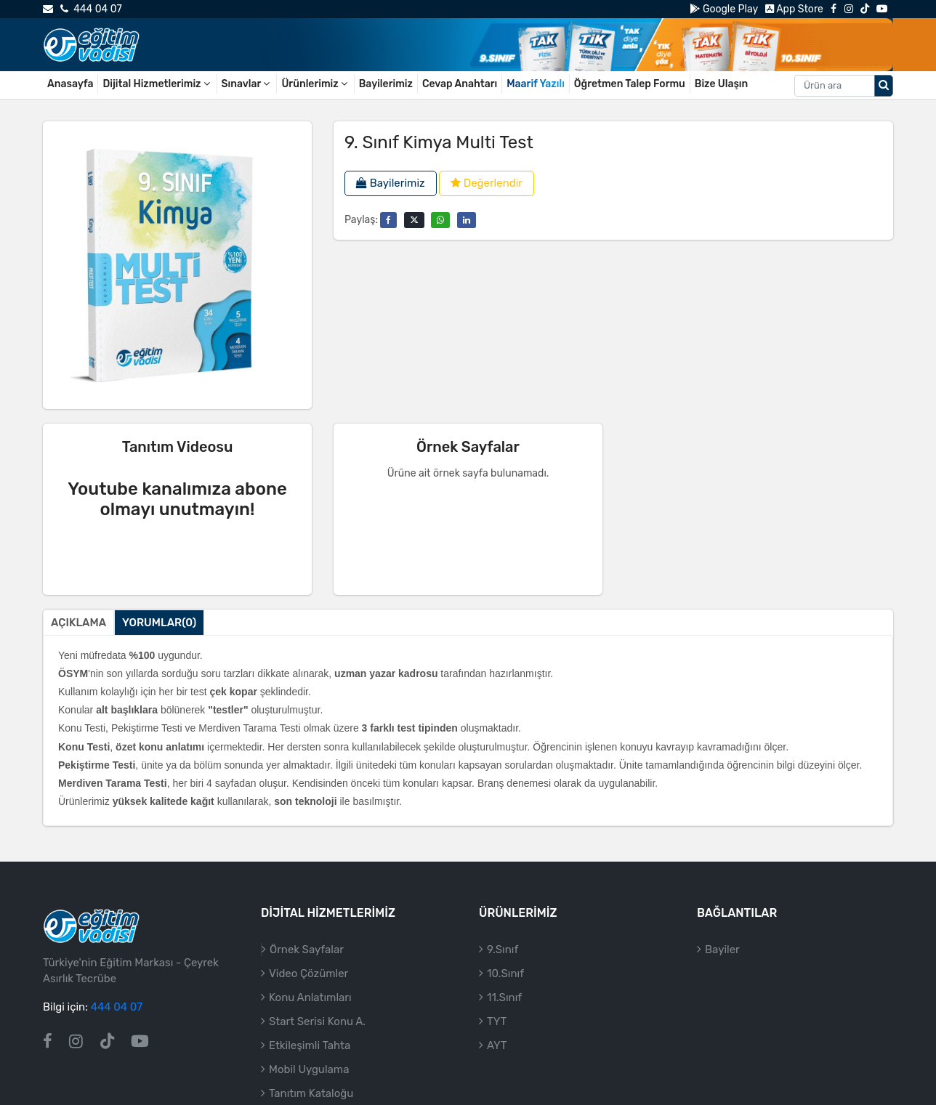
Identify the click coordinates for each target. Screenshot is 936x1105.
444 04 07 (90, 9)
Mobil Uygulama (309, 1069)
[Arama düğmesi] (883, 86)
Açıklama (78, 622)
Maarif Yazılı (536, 84)
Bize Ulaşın (722, 84)
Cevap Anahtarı (459, 84)
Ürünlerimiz (315, 84)
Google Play (723, 9)
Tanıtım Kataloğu (311, 1093)
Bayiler (722, 949)
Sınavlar (247, 84)
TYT (497, 1021)
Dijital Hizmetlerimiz (156, 84)
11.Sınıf (504, 997)
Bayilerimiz (386, 84)
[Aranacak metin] (834, 86)
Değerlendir (487, 183)
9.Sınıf (502, 949)
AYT (497, 1045)
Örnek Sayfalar (307, 949)
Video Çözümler (308, 973)
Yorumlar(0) (159, 622)
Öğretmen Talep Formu (629, 84)
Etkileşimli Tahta (309, 1045)
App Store (794, 9)
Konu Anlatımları (310, 997)
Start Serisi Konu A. (317, 1021)
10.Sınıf (505, 973)
